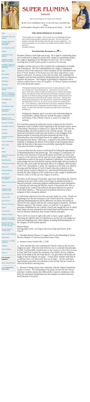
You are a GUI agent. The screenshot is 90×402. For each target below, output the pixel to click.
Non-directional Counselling (6, 177)
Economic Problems (8, 123)
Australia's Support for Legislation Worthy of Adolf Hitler (8, 66)
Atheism (4, 51)
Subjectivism (5, 237)
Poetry (4, 185)
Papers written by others (9, 182)
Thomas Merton (6, 249)
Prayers (4, 207)
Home (3, 33)
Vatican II (4, 252)
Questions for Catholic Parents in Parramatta (8, 218)
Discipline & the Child (8, 114)
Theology (4, 245)
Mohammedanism (7, 170)
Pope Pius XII (6, 200)
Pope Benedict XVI (7, 194)
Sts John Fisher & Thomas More (7, 229)
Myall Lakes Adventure (8, 263)
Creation (4, 102)
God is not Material (7, 141)
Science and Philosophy (9, 234)
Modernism (5, 167)
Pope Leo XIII (6, 197)
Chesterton (5, 81)
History (4, 151)
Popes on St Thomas (8, 204)
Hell (3, 148)
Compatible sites (7, 99)
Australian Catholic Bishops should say (7, 60)
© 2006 (8, 268)
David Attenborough (8, 106)
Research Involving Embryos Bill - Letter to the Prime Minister (8, 224)
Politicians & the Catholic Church (6, 189)
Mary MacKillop (6, 160)
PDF (59, 51)
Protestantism (6, 211)
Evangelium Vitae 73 (8, 126)
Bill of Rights (5, 74)
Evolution (4, 129)
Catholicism (5, 77)
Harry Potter (5, 145)
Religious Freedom (7, 214)
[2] (29, 109)
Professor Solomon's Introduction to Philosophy (8, 43)
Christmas (5, 84)
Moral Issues (5, 173)
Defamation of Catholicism (6, 110)
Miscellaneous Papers (8, 163)
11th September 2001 (8, 48)
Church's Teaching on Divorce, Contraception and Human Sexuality (8, 94)
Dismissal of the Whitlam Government (8, 118)
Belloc (3, 71)
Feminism (5, 133)
